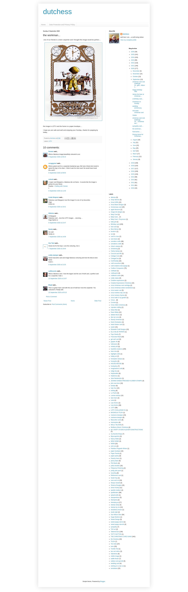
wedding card (115, 563)
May (134, 148)
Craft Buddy (114, 261)
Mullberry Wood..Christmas (119, 427)
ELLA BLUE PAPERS (118, 332)
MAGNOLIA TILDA (117, 412)
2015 (133, 174)
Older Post (97, 301)
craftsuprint (114, 273)
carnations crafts (116, 244)
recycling (113, 473)
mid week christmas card (138, 111)
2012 (133, 182)
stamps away (115, 505)
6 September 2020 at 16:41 (57, 207)
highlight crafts (115, 354)
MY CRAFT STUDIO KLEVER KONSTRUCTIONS (127, 430)
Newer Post (47, 301)
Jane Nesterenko (116, 378)
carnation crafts (116, 241)
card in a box (115, 236)
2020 (133, 68)
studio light (114, 512)
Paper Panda (115, 453)
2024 (133, 57)
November (136, 74)
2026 (133, 52)
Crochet (113, 302)
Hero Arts (114, 351)
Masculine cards (116, 420)
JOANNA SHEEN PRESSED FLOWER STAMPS (126, 381)
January (135, 159)
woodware (114, 568)
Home (43, 25)
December (136, 71)
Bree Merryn (115, 229)
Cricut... (113, 300)
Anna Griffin (114, 202)
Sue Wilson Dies (116, 514)
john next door (115, 383)
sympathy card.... (137, 126)
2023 (133, 60)
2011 (133, 185)
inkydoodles (114, 373)
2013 (133, 180)
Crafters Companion (117, 268)
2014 (133, 177)
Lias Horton (114, 403)
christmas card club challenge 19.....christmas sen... (138, 120)
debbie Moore (115, 315)
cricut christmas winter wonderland (122, 288)
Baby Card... (115, 217)
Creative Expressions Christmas (121, 283)
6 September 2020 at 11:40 (57, 191)
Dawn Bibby (114, 312)
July (134, 142)
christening (114, 249)
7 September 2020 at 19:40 (57, 249)
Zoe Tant (51, 243)
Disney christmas (116, 319)
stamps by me (115, 507)
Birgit (50, 285)
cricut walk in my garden (118, 297)
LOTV (50, 141)
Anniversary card (116, 207)
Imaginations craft (116, 368)
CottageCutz (115, 258)
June (134, 145)
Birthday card (115, 224)
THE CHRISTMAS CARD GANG (121, 536)
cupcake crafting (116, 307)
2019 (133, 163)
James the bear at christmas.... (138, 95)
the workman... (137, 129)
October (135, 76)
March (135, 154)
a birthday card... (137, 99)
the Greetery (115, 539)
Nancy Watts (115, 439)
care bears (114, 239)
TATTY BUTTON (116, 534)
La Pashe (114, 393)
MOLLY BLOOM (116, 425)
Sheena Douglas (116, 485)
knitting (113, 390)
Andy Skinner (115, 200)
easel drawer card (116, 324)
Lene (112, 400)
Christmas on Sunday (136, 102)
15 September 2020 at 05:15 (57, 292)
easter (113, 327)
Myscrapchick (115, 436)
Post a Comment (51, 296)
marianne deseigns (117, 415)
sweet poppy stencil (117, 522)
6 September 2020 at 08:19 (57, 157)
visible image (115, 556)
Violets (134, 115)
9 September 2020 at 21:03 (57, 264)
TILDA (113, 541)
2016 (133, 171)
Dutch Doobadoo (116, 322)
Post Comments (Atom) (59, 304)
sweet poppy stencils (117, 524)
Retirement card (116, 475)
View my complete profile (128, 40)
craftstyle (114, 271)
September (136, 79)
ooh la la (113, 446)
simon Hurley (115, 487)
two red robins (115, 551)
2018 (133, 166)
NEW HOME (115, 441)
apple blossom (115, 209)
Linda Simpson (53, 197)
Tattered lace (115, 532)
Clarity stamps (115, 251)
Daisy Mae (114, 310)
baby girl (113, 222)
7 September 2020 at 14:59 (57, 237)
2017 (133, 168)
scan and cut (115, 480)
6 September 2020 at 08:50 (57, 173)
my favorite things (116, 434)
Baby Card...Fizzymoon (118, 219)
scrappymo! (52, 163)
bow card (114, 227)
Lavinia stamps (115, 395)
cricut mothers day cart (118, 293)
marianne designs (116, 417)
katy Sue (113, 388)
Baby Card (114, 214)
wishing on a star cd (117, 566)
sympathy (114, 527)
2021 (133, 66)
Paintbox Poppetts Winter (119, 448)
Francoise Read (116, 337)
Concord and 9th (116, 253)
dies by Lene (115, 317)
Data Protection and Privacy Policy (62, 25)
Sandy (50, 229)
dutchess (57, 12)
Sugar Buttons (115, 517)
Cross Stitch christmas (118, 305)
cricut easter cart (116, 290)
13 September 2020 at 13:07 (57, 278)
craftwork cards (115, 275)
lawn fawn (114, 398)
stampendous (115, 497)
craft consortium (116, 263)
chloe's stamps (115, 246)
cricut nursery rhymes (118, 295)
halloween (114, 344)
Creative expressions (117, 280)
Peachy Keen (115, 458)
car (112, 234)
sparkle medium (116, 490)
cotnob (50, 179)
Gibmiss (51, 213)
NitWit (113, 443)
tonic (112, 546)
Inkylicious (114, 376)
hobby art (114, 356)
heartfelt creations (116, 349)
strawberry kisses (116, 510)
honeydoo (114, 361)
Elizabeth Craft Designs (118, 329)
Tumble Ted (114, 549)
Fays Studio (114, 334)
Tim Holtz (114, 544)
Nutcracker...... (137, 132)
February (136, 156)
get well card (115, 339)
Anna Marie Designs (117, 204)
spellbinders (114, 492)
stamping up (115, 502)
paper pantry (115, 456)
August (135, 140)
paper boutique (115, 451)
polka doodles (115, 466)
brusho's (113, 231)
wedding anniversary (137, 107)
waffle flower (115, 558)
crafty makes (115, 278)
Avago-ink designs (117, 212)
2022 (133, 63)
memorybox (114, 422)
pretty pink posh (116, 470)
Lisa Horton (114, 405)
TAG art (113, 529)
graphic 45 (114, 341)
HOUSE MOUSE (116, 363)
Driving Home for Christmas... (137, 135)
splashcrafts (114, 495)
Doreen (50, 151)
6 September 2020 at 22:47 (57, 223)
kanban (113, 386)
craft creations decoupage (119, 266)
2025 (133, 54)
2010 (133, 188)
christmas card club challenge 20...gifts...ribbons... (138, 84)
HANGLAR (114, 346)
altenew (113, 197)
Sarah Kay (114, 478)
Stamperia (114, 500)
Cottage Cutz (115, 256)
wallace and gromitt (117, 561)
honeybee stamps (116, 359)
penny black (114, 461)
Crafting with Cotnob (61, 186)
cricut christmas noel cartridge (120, 285)
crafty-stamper (53, 255)
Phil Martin (114, 463)
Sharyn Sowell (115, 483)
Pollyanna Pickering (117, 468)
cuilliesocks (52, 271)
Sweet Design (115, 519)
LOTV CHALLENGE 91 (118, 410)
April (134, 151)
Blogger (102, 581)
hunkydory (114, 366)
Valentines (114, 554)
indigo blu (114, 371)
